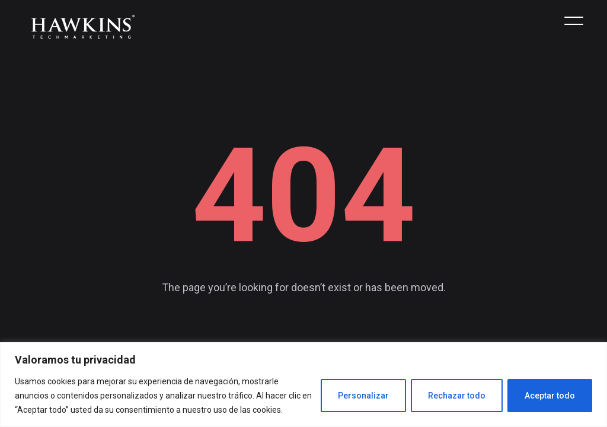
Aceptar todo (550, 395)
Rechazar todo (456, 395)
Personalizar (363, 395)
